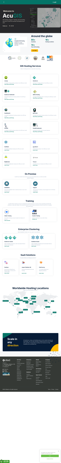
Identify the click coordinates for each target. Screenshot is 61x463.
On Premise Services (38, 371)
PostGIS (18, 361)
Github (5, 370)
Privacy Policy (48, 367)
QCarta (18, 369)
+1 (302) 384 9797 (7, 365)
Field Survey (28, 378)
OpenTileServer (39, 380)
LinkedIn (5, 371)
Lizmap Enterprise (30, 367)
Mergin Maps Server (38, 362)
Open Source (48, 374)
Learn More (34, 50)
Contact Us (34, 219)
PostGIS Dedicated (20, 363)
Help (46, 376)
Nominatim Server (39, 382)
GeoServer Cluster (30, 364)
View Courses (7, 220)
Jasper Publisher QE (29, 376)
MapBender (19, 377)
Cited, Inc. (5, 362)
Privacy (52, 389)
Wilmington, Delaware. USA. (9, 364)
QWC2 (18, 368)
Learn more (6, 150)
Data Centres (48, 363)
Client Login (47, 378)
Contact (56, 389)
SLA (46, 369)
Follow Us (5, 369)
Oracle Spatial (29, 369)
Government (47, 370)
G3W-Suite (19, 375)
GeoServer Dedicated (19, 373)
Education (47, 372)
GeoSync (28, 374)
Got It (50, 455)
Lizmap (18, 366)
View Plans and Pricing (9, 84)
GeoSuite (38, 377)
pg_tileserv (19, 365)
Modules (37, 384)
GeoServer (19, 371)
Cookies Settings (50, 458)
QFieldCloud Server (38, 365)
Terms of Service (48, 365)
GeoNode (19, 380)
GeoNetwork (19, 378)
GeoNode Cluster (29, 366)
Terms (49, 389)
